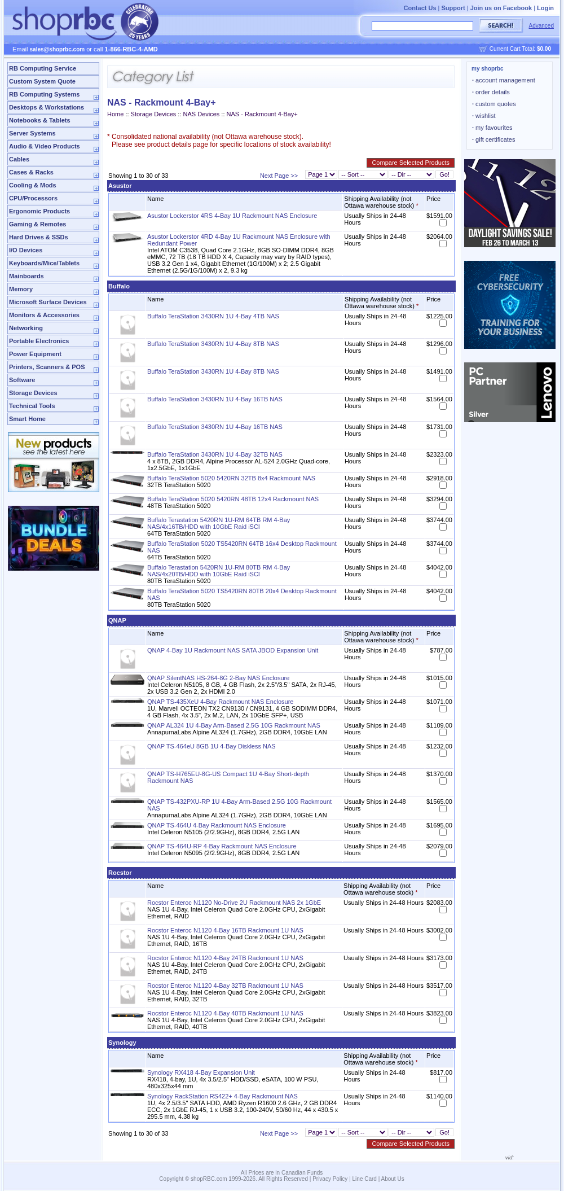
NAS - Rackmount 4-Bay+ (262, 114)
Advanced (541, 26)
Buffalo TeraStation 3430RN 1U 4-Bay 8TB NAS (213, 343)
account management (503, 80)
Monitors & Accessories (44, 315)
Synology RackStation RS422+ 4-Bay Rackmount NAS (222, 1096)
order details (491, 92)
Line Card (364, 1179)
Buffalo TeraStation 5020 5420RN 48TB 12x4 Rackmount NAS (233, 499)
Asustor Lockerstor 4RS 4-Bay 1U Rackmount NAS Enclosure (232, 215)
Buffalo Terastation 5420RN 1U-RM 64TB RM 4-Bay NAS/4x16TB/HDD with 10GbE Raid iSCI (218, 523)
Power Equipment (35, 354)
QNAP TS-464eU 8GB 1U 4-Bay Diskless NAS (211, 746)
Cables (19, 159)
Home (115, 114)
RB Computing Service (42, 68)
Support (453, 8)
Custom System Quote (42, 81)
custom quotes (494, 103)
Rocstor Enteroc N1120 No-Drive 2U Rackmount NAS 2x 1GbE (234, 902)
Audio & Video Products (44, 146)
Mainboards (26, 276)
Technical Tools (32, 405)
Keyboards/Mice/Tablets (44, 263)
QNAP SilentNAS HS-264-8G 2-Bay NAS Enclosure (218, 678)
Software (22, 379)
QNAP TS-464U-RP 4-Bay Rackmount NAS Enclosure (222, 846)
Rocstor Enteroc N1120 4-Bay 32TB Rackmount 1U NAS (225, 985)
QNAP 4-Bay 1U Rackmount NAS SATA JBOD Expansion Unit (232, 650)
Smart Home (27, 418)
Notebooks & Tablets (39, 120)
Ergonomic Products (39, 211)
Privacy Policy (329, 1179)
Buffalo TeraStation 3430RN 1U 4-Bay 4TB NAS (213, 316)
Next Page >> (279, 175)
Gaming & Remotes (37, 224)
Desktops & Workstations (46, 107)
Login (545, 8)
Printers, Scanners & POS (47, 367)
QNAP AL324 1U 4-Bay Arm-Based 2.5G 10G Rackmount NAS (233, 725)
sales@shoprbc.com (57, 49)
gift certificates (493, 139)
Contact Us (419, 8)
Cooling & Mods (32, 185)
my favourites (492, 127)
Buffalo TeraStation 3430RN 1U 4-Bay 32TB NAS (215, 454)
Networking (26, 328)
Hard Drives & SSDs (38, 237)
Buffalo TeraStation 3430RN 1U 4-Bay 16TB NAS (215, 399)
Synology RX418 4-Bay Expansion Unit (201, 1072)
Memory (21, 289)
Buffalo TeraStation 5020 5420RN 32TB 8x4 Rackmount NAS (231, 478)
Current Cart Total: (520, 49)
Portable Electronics (39, 341)
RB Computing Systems (44, 94)
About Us (392, 1179)
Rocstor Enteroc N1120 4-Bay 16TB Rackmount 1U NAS (225, 930)
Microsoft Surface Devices (48, 302)
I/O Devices (25, 250)
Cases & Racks (31, 172)
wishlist (484, 115)
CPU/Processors (33, 198)
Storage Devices (33, 392)
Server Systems (32, 133)
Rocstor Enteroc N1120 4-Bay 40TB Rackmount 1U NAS (225, 1013)
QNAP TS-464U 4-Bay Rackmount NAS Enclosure (216, 825)
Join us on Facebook (501, 8)
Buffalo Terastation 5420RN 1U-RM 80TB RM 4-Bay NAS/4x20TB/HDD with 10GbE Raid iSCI (218, 570)
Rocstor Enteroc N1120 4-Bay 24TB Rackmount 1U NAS (225, 957)
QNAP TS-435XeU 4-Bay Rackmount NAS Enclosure (220, 701)
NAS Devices (201, 114)
